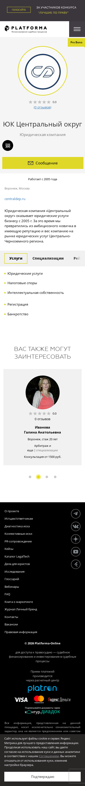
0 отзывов (42, 419)
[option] (42, 417)
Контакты (11, 617)
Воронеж (11, 188)
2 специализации (46, 450)
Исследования (14, 571)
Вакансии (11, 624)
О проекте (12, 511)
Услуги (15, 258)
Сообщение (43, 163)
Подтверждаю (42, 776)
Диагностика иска (17, 526)
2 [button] (38, 476)
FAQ (7, 594)
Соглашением (49, 756)
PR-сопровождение (18, 541)
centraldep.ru (15, 198)
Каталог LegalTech (17, 556)
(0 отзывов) (42, 107)
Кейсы (9, 549)
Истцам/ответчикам (19, 518)
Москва (24, 188)
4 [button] (55, 476)
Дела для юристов (17, 564)
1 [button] (30, 476)
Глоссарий (12, 579)
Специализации (48, 258)
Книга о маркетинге (19, 602)
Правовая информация (21, 632)
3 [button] (46, 476)
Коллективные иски (18, 534)
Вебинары (12, 587)
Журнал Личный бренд (21, 609)
